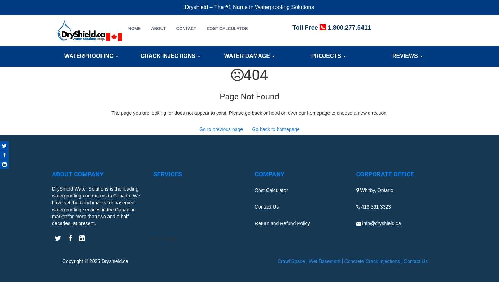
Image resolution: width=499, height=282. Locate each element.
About (158, 28)
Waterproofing (91, 56)
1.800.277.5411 (349, 27)
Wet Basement (325, 261)
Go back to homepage (276, 129)
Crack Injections (171, 56)
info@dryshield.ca (381, 223)
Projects (328, 56)
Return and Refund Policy (282, 223)
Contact (186, 28)
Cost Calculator (227, 28)
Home (134, 28)
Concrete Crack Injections (372, 261)
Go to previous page (221, 129)
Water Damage (249, 56)
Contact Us (267, 207)
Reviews (407, 56)
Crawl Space (291, 261)
